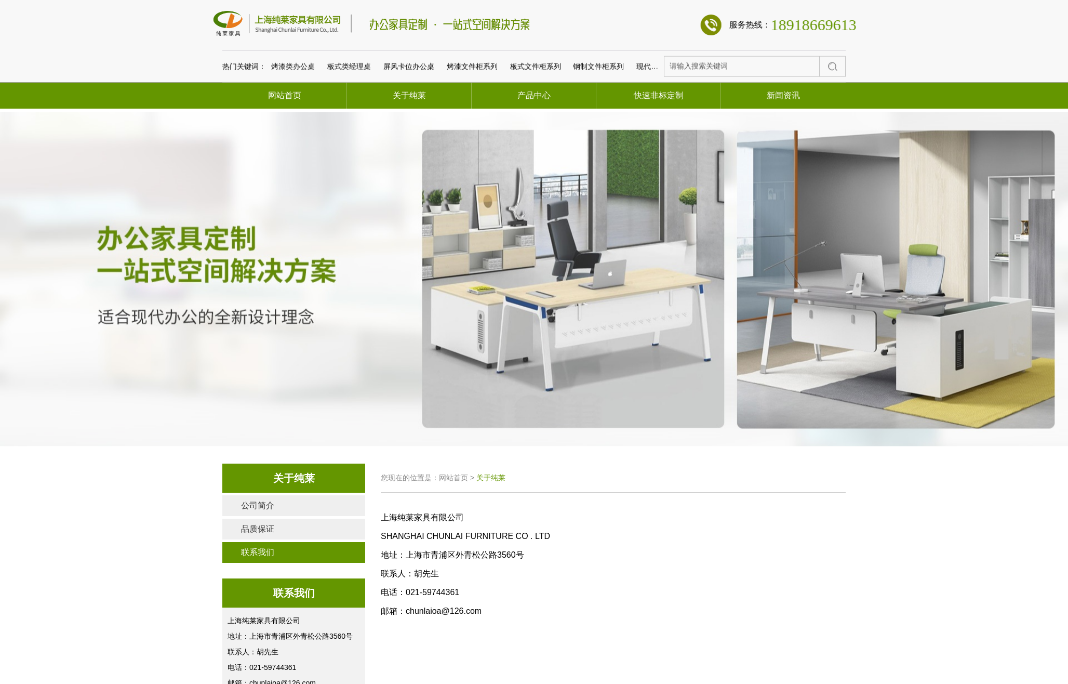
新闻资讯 (783, 95)
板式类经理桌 (349, 110)
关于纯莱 (409, 95)
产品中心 (534, 95)
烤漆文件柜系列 (472, 110)
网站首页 (284, 95)
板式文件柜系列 (535, 110)
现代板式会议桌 (661, 110)
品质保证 (257, 528)
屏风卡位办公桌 (408, 110)
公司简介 (257, 505)
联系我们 (257, 552)
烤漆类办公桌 (293, 110)
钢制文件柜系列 (598, 110)
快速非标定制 (659, 95)
